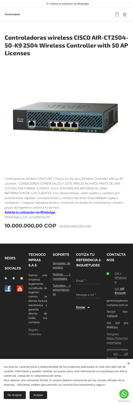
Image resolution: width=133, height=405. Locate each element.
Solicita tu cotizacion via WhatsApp (69, 3)
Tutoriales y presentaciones (62, 290)
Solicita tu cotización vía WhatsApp (30, 212)
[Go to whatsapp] (124, 394)
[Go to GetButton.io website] (124, 401)
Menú (124, 14)
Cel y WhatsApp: (121, 278)
